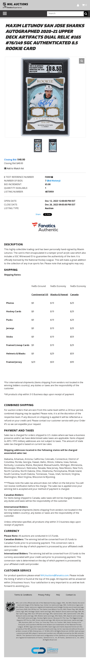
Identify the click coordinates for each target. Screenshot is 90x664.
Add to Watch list (14, 168)
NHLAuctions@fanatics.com (54, 575)
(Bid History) (53, 180)
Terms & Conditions (23, 594)
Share (38, 214)
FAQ (58, 594)
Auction (49, 208)
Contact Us (71, 594)
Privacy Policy (44, 594)
